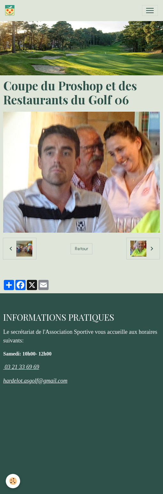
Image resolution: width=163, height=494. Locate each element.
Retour (81, 248)
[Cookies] (13, 481)
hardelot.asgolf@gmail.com (35, 381)
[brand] (11, 10)
